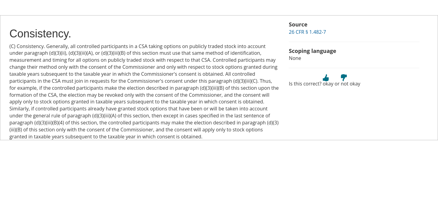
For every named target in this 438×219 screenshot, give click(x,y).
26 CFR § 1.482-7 (307, 32)
